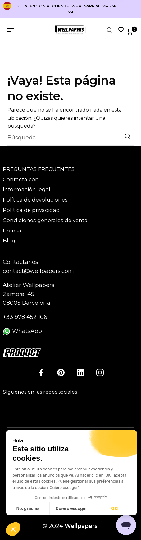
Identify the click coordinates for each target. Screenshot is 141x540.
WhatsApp (22, 331)
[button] (13, 529)
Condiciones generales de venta (45, 220)
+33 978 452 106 (25, 317)
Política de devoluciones (35, 200)
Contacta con (21, 179)
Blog (9, 240)
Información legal (26, 189)
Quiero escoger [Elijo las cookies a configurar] (71, 508)
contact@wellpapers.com (38, 271)
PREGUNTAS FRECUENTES (39, 169)
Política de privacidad (31, 210)
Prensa (12, 230)
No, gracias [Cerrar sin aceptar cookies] (27, 508)
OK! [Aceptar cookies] (115, 508)
